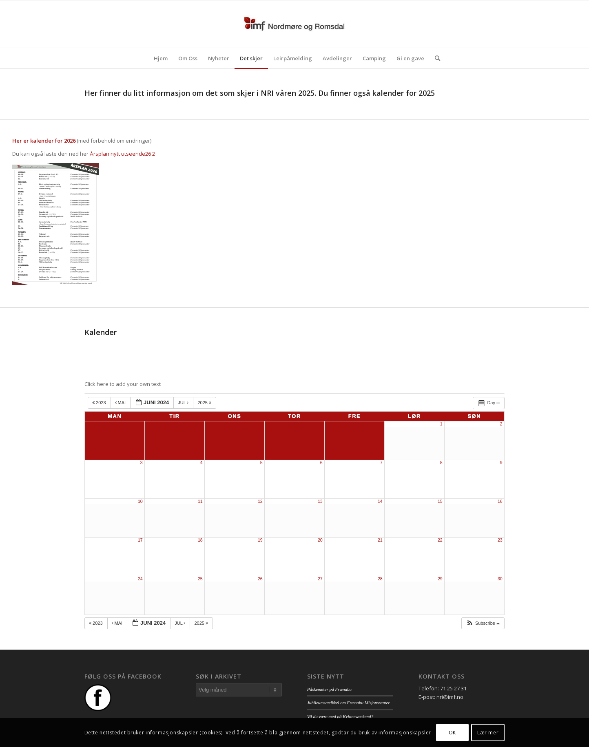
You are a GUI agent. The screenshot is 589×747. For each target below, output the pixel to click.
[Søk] (435, 58)
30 (500, 578)
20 (320, 540)
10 (140, 501)
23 (500, 540)
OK (452, 732)
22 (440, 540)
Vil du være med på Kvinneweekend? (340, 716)
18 (200, 540)
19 (260, 540)
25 (200, 578)
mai (121, 402)
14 (380, 501)
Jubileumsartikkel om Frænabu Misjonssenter (348, 702)
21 (380, 540)
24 (140, 578)
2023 (99, 402)
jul (184, 402)
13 (320, 501)
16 (500, 501)
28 (380, 578)
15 (440, 501)
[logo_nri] (294, 24)
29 (440, 578)
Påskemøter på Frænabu (329, 689)
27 (320, 578)
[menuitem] (160, 58)
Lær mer (487, 732)
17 (140, 540)
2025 (205, 402)
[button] (483, 623)
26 (260, 578)
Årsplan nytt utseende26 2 (122, 153)
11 (200, 501)
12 (260, 501)
